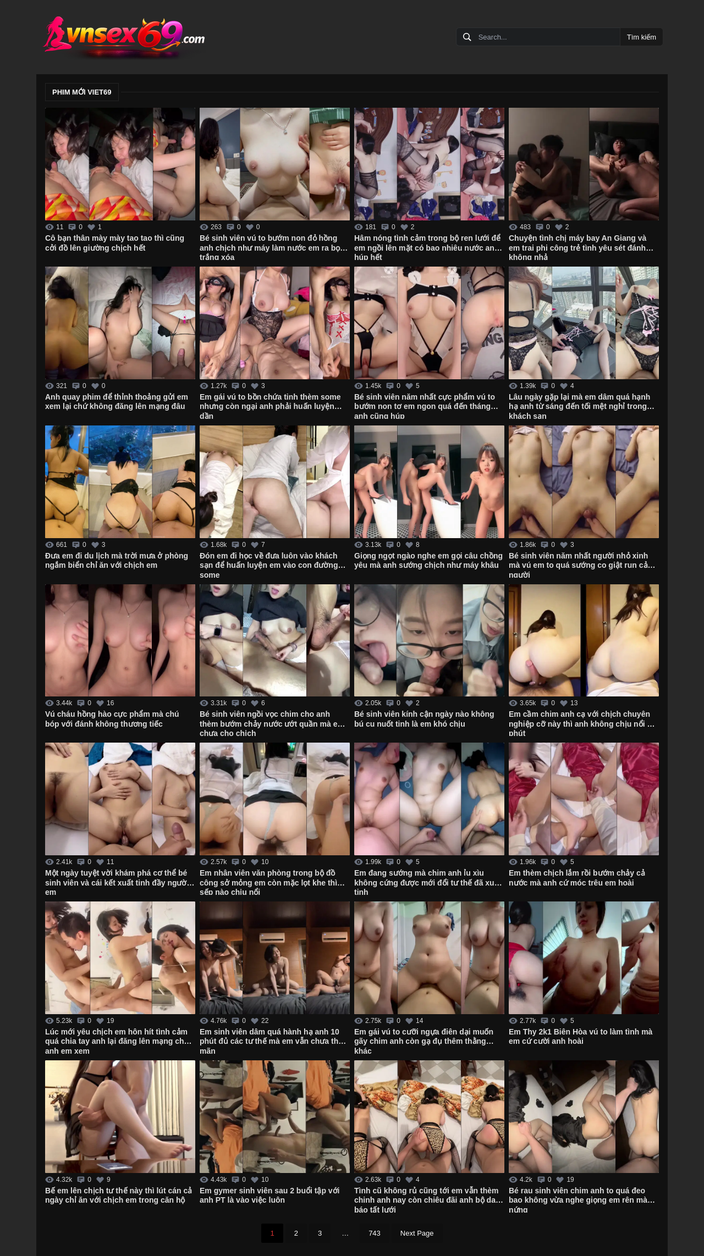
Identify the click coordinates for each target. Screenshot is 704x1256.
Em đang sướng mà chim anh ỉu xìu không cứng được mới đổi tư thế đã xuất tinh (427, 881)
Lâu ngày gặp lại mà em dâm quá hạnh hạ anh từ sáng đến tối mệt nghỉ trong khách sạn (579, 405)
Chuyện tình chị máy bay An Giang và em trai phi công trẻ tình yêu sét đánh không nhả (577, 247)
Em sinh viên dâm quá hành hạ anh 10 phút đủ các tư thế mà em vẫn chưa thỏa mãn (273, 1040)
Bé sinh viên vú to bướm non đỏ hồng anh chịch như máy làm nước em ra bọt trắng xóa (271, 247)
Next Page (417, 1233)
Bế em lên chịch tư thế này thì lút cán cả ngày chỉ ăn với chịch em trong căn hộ (118, 1195)
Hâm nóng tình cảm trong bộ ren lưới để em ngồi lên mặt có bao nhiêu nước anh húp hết (427, 247)
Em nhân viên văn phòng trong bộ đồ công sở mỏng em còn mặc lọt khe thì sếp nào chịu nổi (268, 881)
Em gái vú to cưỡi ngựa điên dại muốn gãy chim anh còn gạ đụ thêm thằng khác (423, 1040)
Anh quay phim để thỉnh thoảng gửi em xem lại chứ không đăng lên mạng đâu (116, 401)
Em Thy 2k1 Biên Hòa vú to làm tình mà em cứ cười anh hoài (580, 1036)
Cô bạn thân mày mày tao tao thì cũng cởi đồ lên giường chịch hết (114, 243)
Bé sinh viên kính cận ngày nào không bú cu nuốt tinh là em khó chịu (424, 719)
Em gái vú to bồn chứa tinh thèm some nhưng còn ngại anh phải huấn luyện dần (270, 405)
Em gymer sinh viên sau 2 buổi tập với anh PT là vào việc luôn (270, 1195)
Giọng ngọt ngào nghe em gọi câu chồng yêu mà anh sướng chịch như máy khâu (428, 560)
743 (375, 1233)
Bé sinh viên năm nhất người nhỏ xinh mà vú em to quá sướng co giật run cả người (578, 564)
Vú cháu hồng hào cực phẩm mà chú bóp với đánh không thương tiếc (112, 719)
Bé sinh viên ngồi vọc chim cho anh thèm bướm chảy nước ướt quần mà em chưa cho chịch (272, 723)
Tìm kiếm (641, 37)
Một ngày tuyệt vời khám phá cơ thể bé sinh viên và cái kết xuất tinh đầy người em (117, 881)
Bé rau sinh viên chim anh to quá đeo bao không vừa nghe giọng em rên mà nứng (578, 1199)
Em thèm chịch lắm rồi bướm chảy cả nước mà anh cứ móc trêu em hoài (577, 877)
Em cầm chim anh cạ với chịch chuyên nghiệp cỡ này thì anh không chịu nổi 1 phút (580, 723)
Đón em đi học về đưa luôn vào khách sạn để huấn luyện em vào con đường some (269, 564)
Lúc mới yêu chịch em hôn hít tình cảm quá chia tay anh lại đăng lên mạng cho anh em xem (117, 1040)
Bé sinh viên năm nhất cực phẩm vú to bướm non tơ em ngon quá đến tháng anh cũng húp (424, 405)
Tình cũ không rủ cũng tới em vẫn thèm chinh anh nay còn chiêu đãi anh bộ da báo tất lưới (426, 1199)
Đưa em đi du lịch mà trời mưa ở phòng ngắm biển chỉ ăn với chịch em (116, 560)
